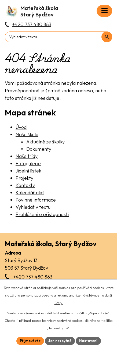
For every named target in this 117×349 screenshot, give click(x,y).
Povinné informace (36, 200)
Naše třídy (27, 156)
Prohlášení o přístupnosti (42, 214)
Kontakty (25, 185)
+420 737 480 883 (32, 277)
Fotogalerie (28, 163)
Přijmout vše (30, 341)
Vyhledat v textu (33, 207)
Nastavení (88, 341)
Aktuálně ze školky (45, 142)
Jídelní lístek (28, 171)
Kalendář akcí (30, 192)
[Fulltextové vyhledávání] (58, 36)
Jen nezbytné (59, 341)
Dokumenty (38, 149)
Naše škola (27, 134)
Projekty (24, 178)
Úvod (21, 127)
